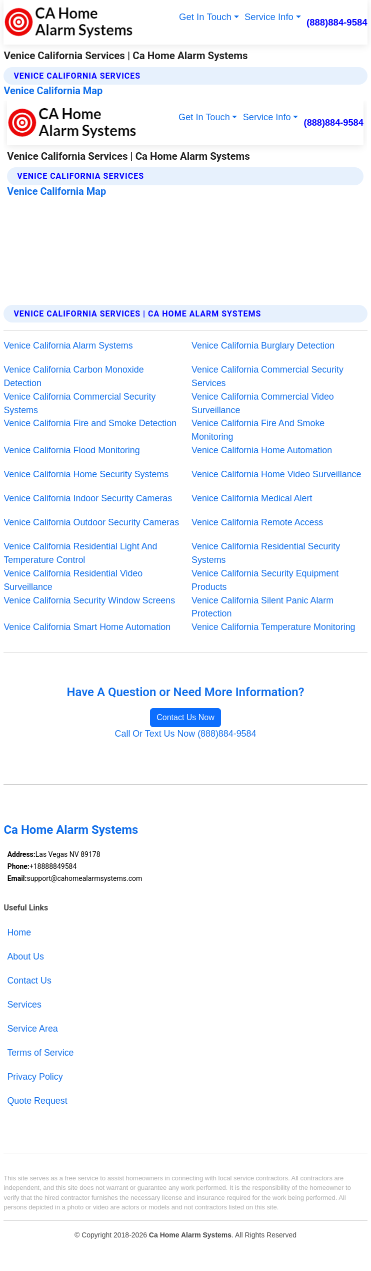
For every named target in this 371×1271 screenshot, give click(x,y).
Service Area (32, 1029)
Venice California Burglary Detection (263, 346)
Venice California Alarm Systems (68, 346)
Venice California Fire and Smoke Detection (90, 423)
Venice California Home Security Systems (86, 474)
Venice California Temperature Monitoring (274, 627)
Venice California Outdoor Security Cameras (91, 522)
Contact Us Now (185, 717)
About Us (25, 956)
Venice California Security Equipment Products (265, 580)
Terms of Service (40, 1053)
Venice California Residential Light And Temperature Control (80, 553)
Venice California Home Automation (262, 450)
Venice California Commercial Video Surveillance (263, 403)
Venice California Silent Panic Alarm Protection (263, 607)
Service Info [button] (269, 17)
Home (19, 932)
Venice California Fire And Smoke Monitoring (258, 430)
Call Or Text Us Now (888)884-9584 (185, 734)
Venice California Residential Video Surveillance (73, 580)
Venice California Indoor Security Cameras (88, 498)
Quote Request (37, 1101)
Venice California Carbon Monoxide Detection (74, 376)
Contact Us (29, 981)
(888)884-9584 (337, 22)
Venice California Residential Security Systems (266, 553)
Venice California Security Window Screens (89, 600)
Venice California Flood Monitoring (72, 450)
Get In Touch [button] (205, 17)
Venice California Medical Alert (252, 498)
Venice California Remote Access (257, 522)
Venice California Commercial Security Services (268, 376)
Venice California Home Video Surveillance (276, 474)
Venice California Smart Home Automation (87, 627)
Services (24, 1005)
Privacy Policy (34, 1077)
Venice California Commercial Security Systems (80, 403)
